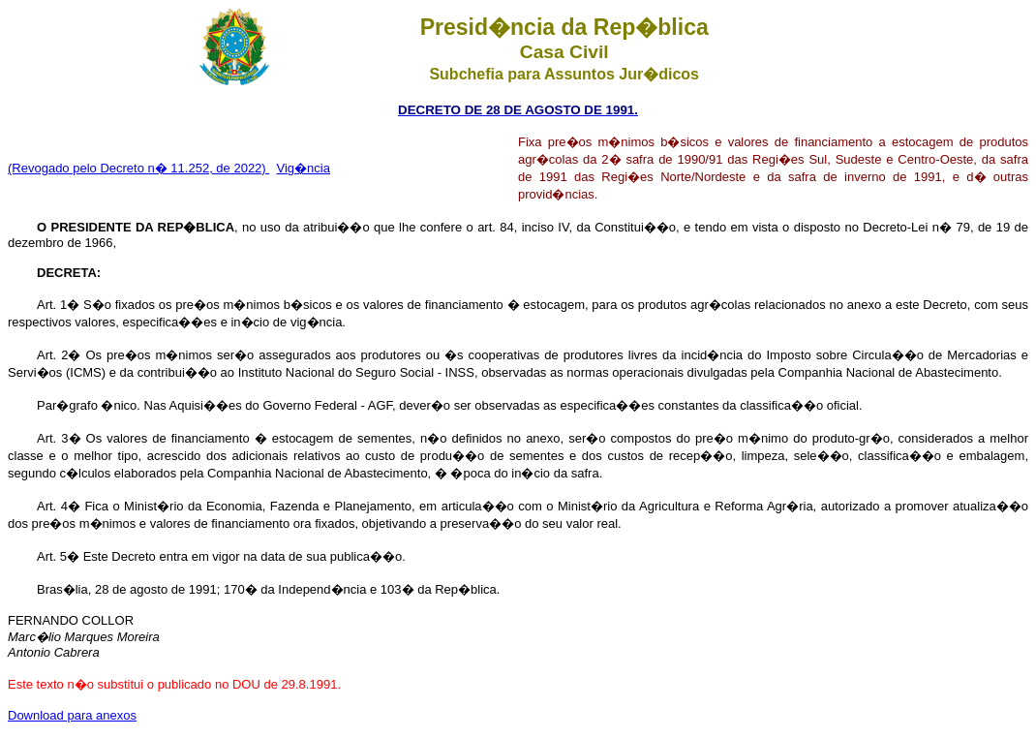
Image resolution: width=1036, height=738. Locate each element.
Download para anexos (72, 715)
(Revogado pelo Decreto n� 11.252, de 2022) (138, 168)
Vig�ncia (303, 168)
